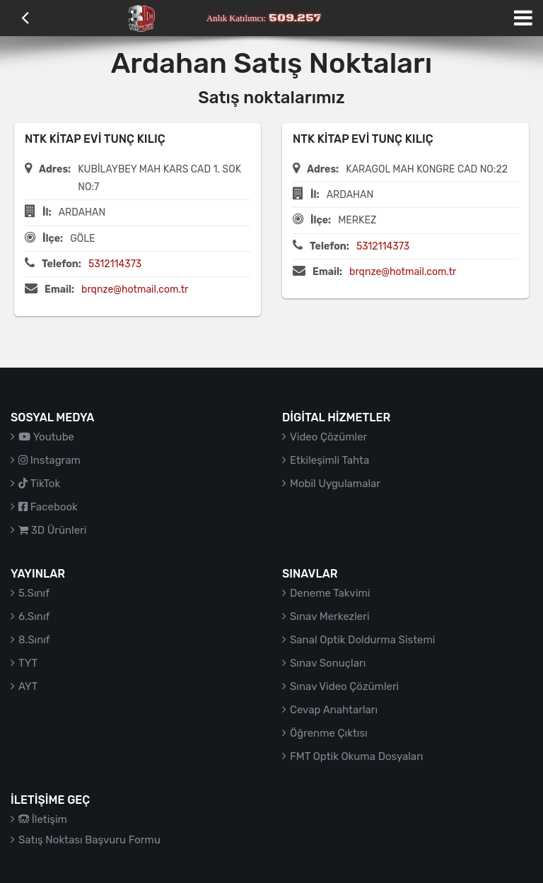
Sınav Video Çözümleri (344, 686)
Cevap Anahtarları (334, 709)
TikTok (39, 483)
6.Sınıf (33, 616)
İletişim (42, 819)
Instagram (49, 460)
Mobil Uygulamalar (335, 483)
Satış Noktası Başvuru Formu (89, 840)
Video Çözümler (328, 437)
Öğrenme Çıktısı (329, 733)
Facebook (48, 507)
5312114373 (114, 264)
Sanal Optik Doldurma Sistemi (362, 639)
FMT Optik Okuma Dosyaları (356, 756)
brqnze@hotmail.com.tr (134, 289)
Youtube (46, 437)
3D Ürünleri (52, 530)
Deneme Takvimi (330, 593)
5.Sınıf (33, 593)
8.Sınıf (34, 639)
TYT (27, 663)
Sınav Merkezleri (330, 616)
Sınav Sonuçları (328, 663)
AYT (27, 686)
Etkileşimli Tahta (329, 460)
